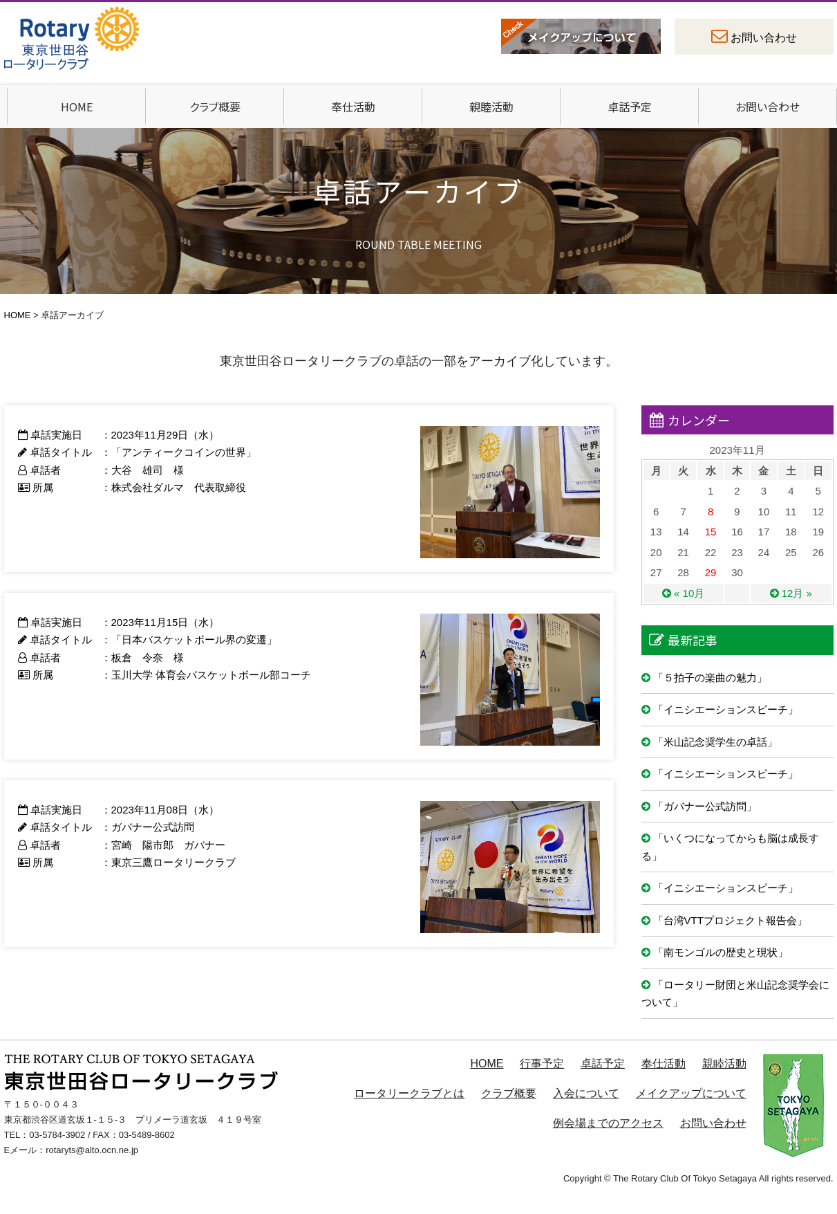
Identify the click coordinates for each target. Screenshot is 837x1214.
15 (711, 531)
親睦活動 (491, 106)
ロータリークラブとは (409, 1093)
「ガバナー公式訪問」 (705, 806)
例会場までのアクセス (608, 1123)
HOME (77, 106)
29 (711, 572)
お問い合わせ (764, 38)
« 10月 (689, 593)
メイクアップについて (691, 1093)
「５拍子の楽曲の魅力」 (710, 677)
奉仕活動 (353, 106)
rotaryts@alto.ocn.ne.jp (92, 1150)
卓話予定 (630, 106)
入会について (586, 1093)
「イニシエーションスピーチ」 (725, 709)
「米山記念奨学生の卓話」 (715, 742)
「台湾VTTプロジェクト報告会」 (730, 920)
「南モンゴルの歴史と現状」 (720, 952)
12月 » (797, 593)
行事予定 (542, 1063)
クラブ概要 (215, 106)
